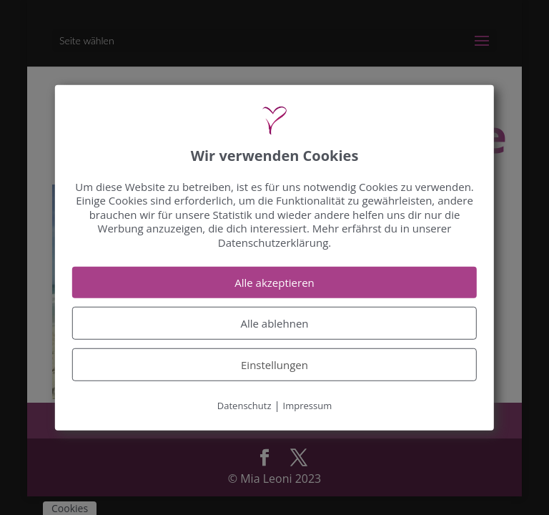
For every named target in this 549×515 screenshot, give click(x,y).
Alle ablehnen (274, 323)
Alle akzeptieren (274, 282)
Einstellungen (274, 365)
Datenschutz (244, 405)
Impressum (307, 405)
